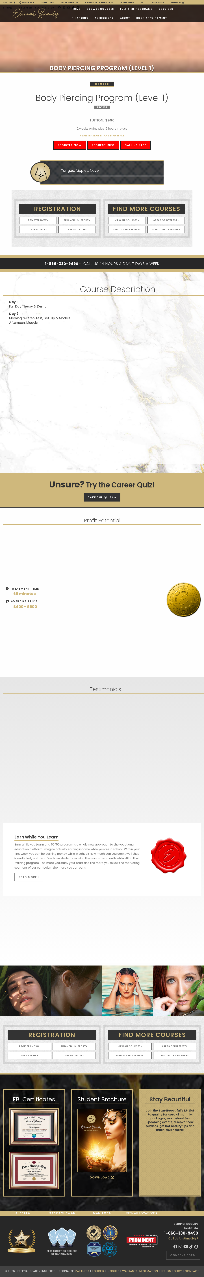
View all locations (141, 1213)
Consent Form (183, 1255)
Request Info (103, 145)
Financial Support (77, 220)
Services (134, 9)
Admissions (50, 18)
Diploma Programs (127, 229)
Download (102, 1177)
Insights (113, 1271)
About (71, 18)
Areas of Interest (166, 220)
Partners (82, 1271)
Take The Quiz (102, 497)
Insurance (127, 2)
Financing (156, 9)
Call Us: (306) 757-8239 (18, 2)
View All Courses (127, 220)
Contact (158, 2)
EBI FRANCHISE (69, 2)
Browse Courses (69, 9)
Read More (29, 877)
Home (44, 9)
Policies (98, 1271)
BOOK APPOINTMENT (97, 18)
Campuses (47, 2)
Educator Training (166, 229)
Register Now (70, 145)
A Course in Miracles (99, 2)
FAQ (143, 2)
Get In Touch (77, 229)
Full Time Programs (105, 9)
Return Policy (171, 1271)
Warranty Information (140, 1271)
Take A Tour (38, 229)
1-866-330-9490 (181, 1233)
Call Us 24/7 (135, 145)
